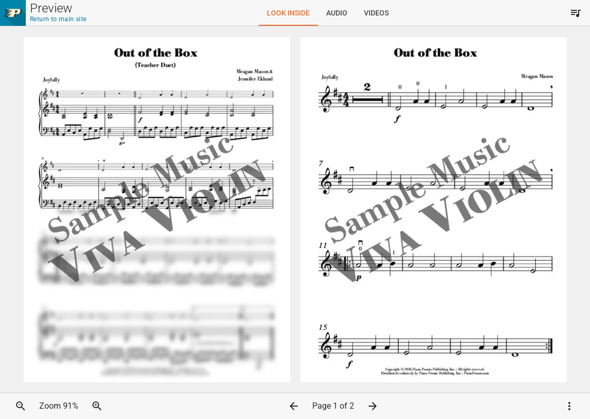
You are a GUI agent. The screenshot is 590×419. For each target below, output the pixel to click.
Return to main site (58, 19)
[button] (20, 406)
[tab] (288, 13)
